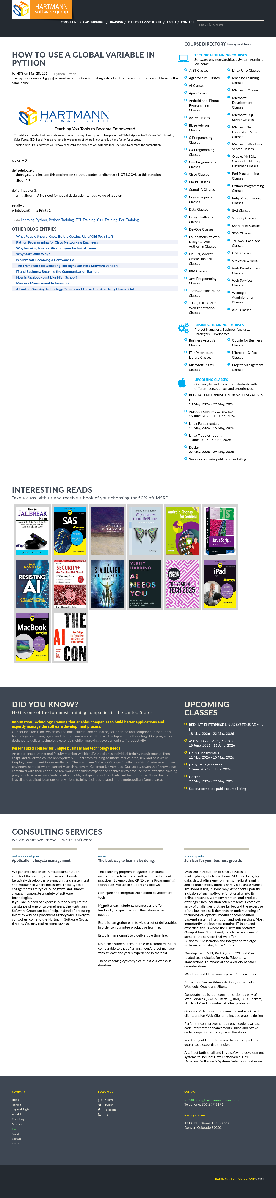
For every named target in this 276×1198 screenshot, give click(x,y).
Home (15, 1100)
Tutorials (17, 1124)
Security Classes (244, 218)
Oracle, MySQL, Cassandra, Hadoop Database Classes (246, 161)
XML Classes (241, 310)
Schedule (17, 1114)
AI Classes (196, 85)
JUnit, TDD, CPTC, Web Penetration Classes (203, 307)
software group (235, 1178)
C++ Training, (107, 219)
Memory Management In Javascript (43, 283)
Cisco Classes (199, 174)
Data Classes (198, 209)
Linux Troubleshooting (205, 435)
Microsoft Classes (245, 90)
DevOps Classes (201, 229)
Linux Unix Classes (246, 70)
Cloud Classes (199, 182)
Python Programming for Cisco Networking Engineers (57, 242)
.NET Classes (198, 70)
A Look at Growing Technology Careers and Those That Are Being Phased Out (75, 289)
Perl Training (129, 219)
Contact (187, 22)
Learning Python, (34, 219)
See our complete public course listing (217, 459)
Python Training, (62, 219)
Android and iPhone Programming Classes (204, 105)
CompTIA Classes (202, 189)
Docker (194, 447)
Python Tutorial (65, 74)
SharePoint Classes (246, 225)
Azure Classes (199, 117)
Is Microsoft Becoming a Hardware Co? (46, 260)
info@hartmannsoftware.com (217, 1100)
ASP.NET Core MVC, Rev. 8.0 (211, 411)
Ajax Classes (198, 93)
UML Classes (241, 253)
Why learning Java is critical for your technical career (56, 248)
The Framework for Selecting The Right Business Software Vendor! (67, 265)
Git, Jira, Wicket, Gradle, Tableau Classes (201, 258)
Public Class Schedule (145, 22)
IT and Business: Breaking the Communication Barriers (57, 271)
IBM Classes (198, 271)
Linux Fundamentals (204, 423)
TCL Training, (86, 219)
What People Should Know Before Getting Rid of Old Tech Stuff (64, 236)
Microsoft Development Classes (242, 102)
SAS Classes (241, 210)
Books (15, 1143)
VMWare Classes (245, 260)
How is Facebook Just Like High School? (46, 277)
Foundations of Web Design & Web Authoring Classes (204, 241)
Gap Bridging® (20, 1109)
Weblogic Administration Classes (243, 297)
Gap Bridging (94, 22)
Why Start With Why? (33, 254)
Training (116, 22)
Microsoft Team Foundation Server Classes (246, 132)
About (171, 22)
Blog (14, 1129)
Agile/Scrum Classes (204, 78)
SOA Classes (241, 233)
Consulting (69, 22)
